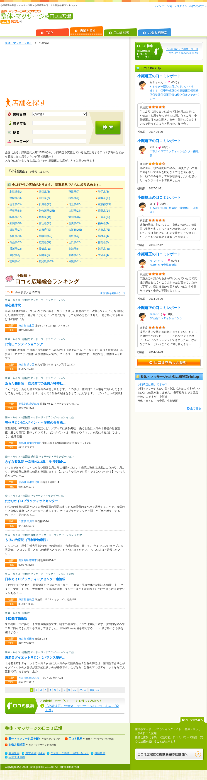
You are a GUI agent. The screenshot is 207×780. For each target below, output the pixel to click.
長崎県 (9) (44, 255)
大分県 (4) (103, 255)
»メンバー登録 (164, 6)
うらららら (156, 260)
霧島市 (33, 560)
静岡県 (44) (45, 217)
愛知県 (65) (74, 217)
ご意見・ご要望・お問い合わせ (70, 753)
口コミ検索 (76, 738)
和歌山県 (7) (45, 236)
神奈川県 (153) (47, 210)
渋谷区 (31, 364)
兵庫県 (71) (104, 229)
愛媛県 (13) (45, 248)
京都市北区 (33, 482)
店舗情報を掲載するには (112, 293)
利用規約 (14, 753)
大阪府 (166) (75, 229)
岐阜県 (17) (16, 217)
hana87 (154, 314)
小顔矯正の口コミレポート (159, 76)
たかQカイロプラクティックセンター (31, 501)
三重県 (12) (104, 217)
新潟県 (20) (16, 223)
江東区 (31, 325)
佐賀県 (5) (15, 255)
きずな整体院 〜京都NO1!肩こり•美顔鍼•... (35, 462)
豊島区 (31, 599)
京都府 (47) (45, 229)
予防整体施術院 (16, 618)
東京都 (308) (104, 204)
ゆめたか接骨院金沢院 (163, 264)
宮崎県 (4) (15, 261)
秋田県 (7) (73, 191)
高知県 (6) (73, 248)
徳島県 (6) (103, 242)
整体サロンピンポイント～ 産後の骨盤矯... (35, 422)
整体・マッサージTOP (18, 43)
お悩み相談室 (17, 744)
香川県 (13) (16, 248)
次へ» (82, 690)
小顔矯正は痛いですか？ (152, 384)
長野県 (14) (104, 210)
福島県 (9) (73, 198)
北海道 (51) (16, 191)
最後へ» (94, 690)
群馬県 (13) (45, 204)
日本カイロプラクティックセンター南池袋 (35, 579)
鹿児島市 (34, 403)
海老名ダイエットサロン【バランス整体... (35, 657)
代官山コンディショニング (24, 344)
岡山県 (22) (16, 242)
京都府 (23, 443)
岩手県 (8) (103, 191)
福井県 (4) (103, 223)
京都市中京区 (34, 443)
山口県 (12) (74, 242)
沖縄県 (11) (74, 261)
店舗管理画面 (17, 757)
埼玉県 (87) (74, 204)
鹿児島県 (24, 403)
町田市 (31, 638)
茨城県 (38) (104, 198)
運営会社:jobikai (35, 753)
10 (74, 689)
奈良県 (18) (16, 236)
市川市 (31, 521)
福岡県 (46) (104, 248)
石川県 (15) (74, 223)
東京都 (23, 325)
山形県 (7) (44, 198)
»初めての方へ (198, 6)
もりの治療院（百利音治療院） (27, 540)
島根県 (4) (103, 236)
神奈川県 (24, 677)
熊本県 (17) (74, 255)
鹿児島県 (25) (46, 261)
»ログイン (181, 6)
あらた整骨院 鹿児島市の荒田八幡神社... (35, 383)
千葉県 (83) (16, 210)
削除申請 (100, 753)
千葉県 (23, 521)
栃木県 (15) (16, 204)
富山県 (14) (45, 223)
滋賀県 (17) (16, 229)
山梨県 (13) (74, 210)
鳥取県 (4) (73, 236)
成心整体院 (13, 305)
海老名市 (34, 677)
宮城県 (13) (16, 198)
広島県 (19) (45, 242)
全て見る (195, 408)
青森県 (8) (44, 191)
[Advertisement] (65, 72)
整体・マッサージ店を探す (25, 738)
